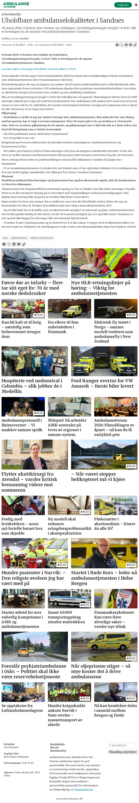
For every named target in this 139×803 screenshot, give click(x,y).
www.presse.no (84, 789)
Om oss (54, 747)
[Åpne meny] (136, 5)
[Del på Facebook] (117, 45)
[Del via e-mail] (131, 45)
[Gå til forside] (16, 4)
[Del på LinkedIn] (126, 45)
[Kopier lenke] (135, 45)
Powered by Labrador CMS (69, 799)
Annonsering (58, 750)
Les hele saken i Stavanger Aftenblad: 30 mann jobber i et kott (39, 69)
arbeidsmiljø (19, 238)
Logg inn (123, 4)
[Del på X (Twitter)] (122, 45)
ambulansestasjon (42, 238)
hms (5, 238)
